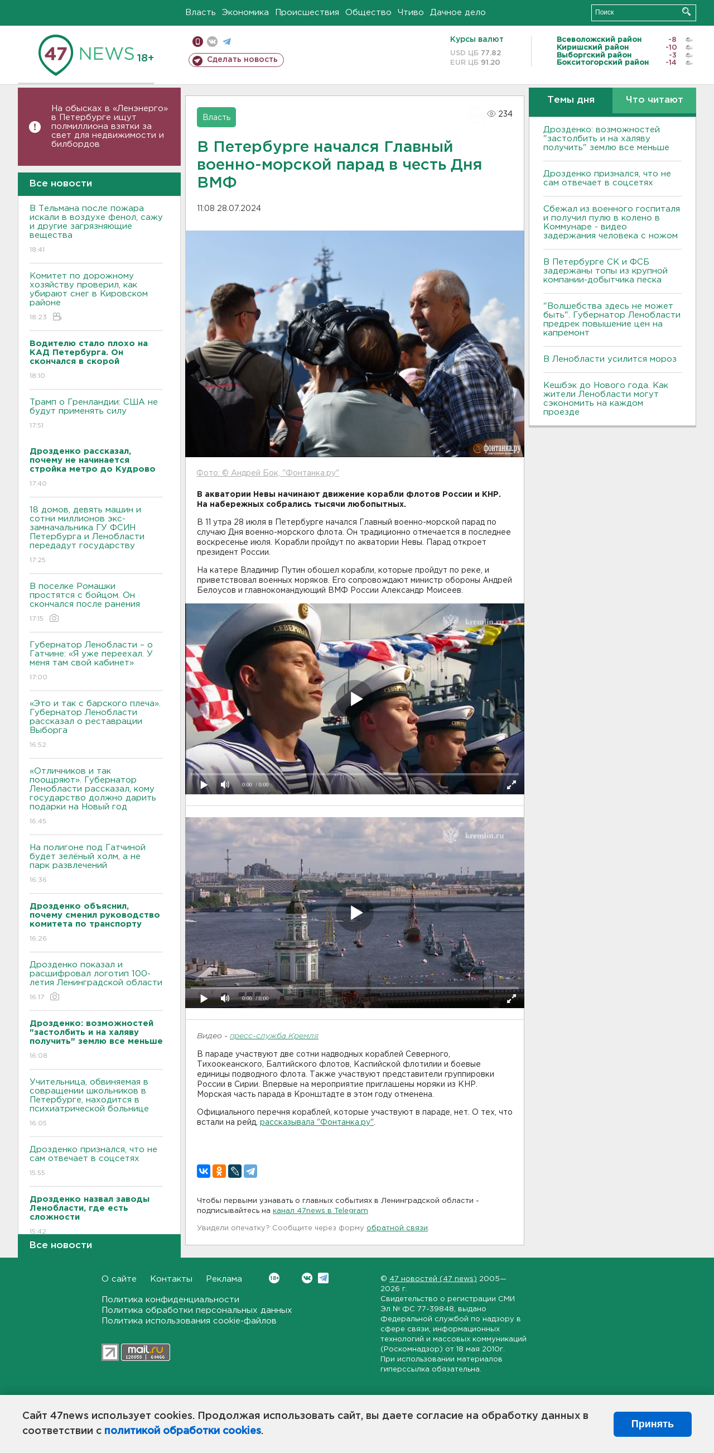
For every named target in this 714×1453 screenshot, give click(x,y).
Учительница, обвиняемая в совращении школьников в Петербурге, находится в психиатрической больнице (96, 1103)
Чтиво (411, 12)
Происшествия (307, 12)
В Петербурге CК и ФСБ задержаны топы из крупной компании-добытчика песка (605, 271)
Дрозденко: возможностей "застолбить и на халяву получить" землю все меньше (606, 138)
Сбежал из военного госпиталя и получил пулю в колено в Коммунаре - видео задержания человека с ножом (611, 222)
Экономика (245, 12)
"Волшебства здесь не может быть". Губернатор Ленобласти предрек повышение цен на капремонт (612, 320)
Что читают (654, 100)
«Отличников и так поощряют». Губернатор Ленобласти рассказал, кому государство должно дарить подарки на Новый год (96, 797)
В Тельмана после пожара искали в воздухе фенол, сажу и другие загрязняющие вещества (96, 230)
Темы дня (571, 100)
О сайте (119, 1279)
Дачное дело (458, 12)
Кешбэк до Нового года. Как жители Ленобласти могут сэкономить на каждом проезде (605, 399)
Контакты (171, 1279)
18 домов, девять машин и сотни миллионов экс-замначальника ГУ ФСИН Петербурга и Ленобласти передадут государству (96, 535)
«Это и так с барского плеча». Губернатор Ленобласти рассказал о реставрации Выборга (96, 725)
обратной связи (397, 1228)
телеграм (226, 41)
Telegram (323, 1278)
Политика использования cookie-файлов (189, 1321)
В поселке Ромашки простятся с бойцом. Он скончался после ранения (96, 603)
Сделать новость (242, 59)
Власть (200, 12)
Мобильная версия (197, 41)
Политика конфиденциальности (170, 1299)
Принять (652, 1424)
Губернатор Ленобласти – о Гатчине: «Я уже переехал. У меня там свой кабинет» (96, 661)
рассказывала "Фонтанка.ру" (317, 1122)
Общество (368, 12)
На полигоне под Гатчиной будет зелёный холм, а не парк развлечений (96, 864)
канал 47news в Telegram (320, 1211)
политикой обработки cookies (182, 1431)
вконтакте (212, 41)
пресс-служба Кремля (274, 1036)
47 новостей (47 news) (433, 1279)
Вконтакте (274, 1278)
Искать (686, 11)
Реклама (224, 1279)
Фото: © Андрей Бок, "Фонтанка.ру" (267, 473)
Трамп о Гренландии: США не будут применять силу (96, 414)
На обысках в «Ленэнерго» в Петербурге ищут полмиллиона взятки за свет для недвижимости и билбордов (109, 126)
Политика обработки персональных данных (197, 1310)
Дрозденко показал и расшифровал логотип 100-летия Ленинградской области (96, 981)
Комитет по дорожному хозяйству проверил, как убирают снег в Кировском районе (96, 297)
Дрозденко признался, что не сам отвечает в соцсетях (96, 1162)
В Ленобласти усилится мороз (610, 359)
